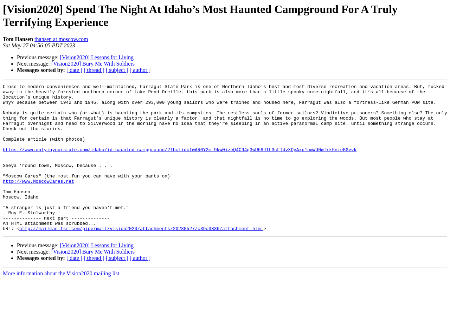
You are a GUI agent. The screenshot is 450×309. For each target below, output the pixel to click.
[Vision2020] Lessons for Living (97, 57)
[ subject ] (117, 70)
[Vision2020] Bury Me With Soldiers (93, 64)
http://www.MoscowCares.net (38, 201)
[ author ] (140, 70)
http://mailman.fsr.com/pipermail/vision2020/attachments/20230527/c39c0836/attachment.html (141, 258)
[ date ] (74, 70)
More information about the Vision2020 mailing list (61, 303)
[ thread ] (94, 70)
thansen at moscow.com (61, 39)
